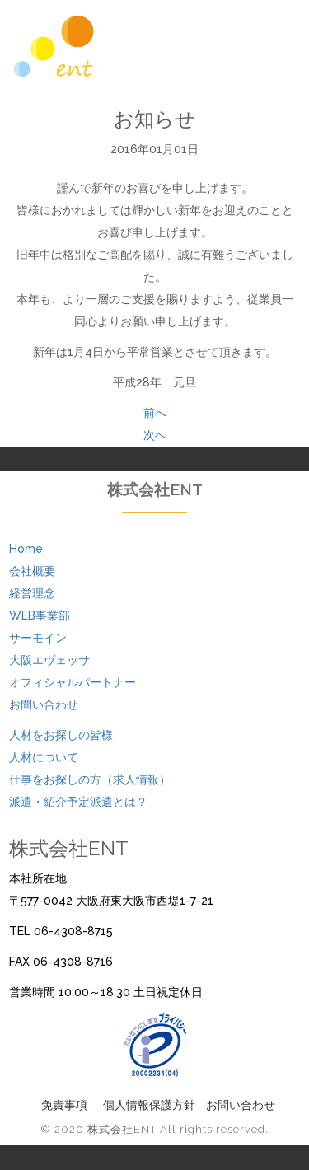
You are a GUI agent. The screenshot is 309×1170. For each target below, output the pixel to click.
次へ (154, 435)
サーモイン (38, 637)
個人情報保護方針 (149, 1105)
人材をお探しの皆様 (61, 735)
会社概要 (32, 571)
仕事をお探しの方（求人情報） (90, 779)
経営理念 (32, 593)
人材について (43, 757)
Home (26, 548)
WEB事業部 (39, 615)
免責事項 (64, 1105)
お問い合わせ (43, 704)
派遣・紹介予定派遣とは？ (78, 801)
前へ (154, 412)
